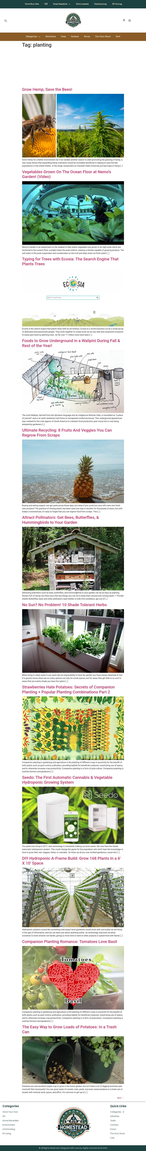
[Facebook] (124, 20)
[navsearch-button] (5, 21)
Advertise (50, 37)
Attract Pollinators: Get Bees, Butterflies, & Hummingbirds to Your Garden (60, 520)
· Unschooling (102, 4)
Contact (75, 37)
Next (120, 1098)
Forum (87, 37)
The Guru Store (103, 37)
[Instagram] (129, 20)
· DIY (43, 4)
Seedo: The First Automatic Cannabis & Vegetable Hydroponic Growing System (67, 780)
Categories (33, 36)
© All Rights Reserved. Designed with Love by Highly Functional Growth (73, 1148)
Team (63, 37)
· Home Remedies (61, 4)
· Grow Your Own (28, 4)
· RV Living (120, 4)
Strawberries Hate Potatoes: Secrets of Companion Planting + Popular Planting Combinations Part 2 (68, 689)
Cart (118, 37)
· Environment (83, 4)
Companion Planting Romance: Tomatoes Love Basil (69, 941)
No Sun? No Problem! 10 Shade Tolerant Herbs (64, 604)
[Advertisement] (73, 68)
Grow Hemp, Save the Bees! (47, 89)
